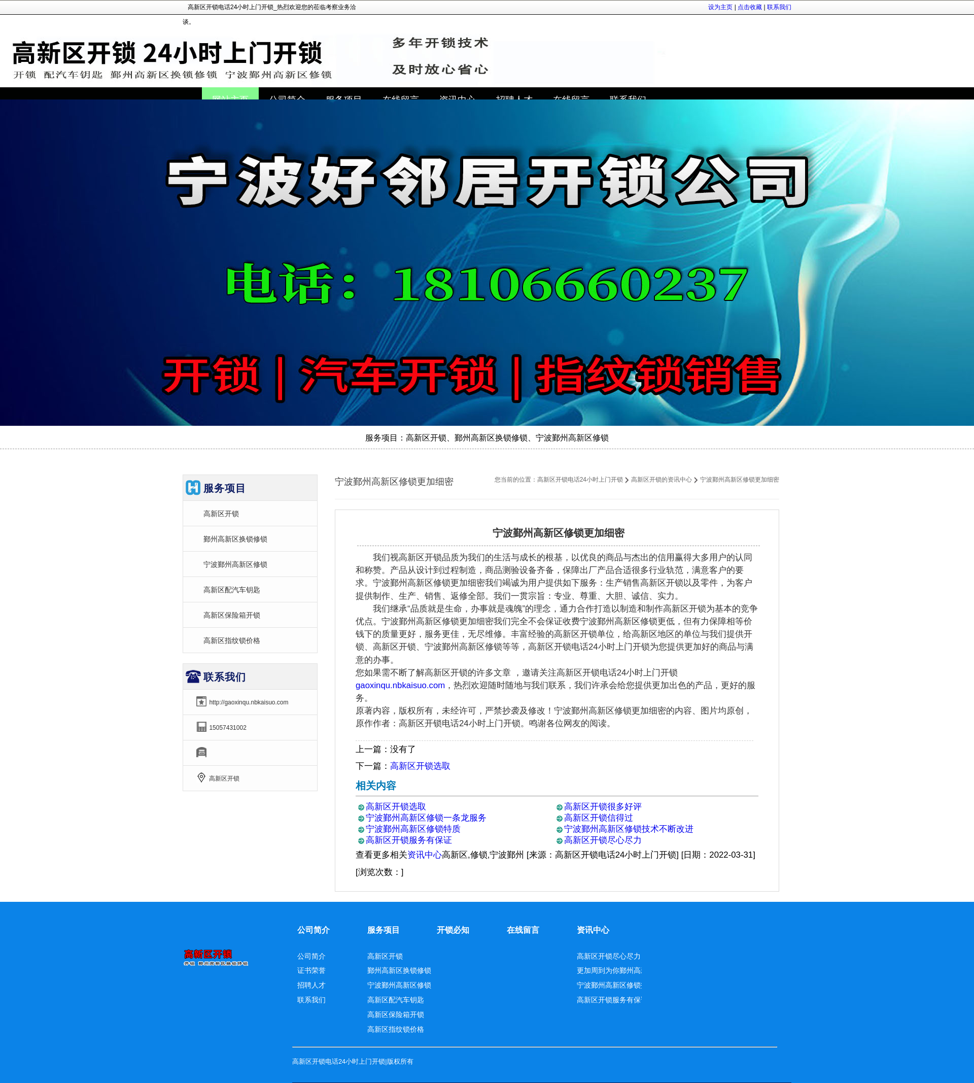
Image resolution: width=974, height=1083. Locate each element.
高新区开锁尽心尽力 (603, 840)
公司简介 (313, 930)
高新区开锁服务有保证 (409, 840)
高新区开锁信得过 (598, 818)
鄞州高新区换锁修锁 (235, 539)
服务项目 (383, 930)
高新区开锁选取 (420, 766)
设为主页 (720, 7)
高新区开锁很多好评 (603, 806)
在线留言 (523, 930)
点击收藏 (750, 7)
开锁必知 (453, 930)
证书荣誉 (311, 970)
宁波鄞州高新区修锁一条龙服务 (426, 818)
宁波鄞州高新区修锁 (235, 564)
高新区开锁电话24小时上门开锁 (580, 479)
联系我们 (779, 7)
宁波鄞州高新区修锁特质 (413, 829)
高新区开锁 (221, 514)
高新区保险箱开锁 (231, 615)
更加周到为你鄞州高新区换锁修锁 (630, 970)
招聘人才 (311, 985)
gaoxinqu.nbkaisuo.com (400, 685)
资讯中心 (424, 855)
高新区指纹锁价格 (231, 640)
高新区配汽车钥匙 (231, 590)
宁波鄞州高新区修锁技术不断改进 (628, 829)
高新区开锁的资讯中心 (661, 479)
